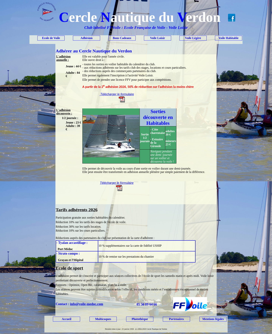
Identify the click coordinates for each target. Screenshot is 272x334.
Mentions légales (213, 319)
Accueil (66, 319)
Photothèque (140, 319)
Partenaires (176, 319)
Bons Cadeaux (122, 38)
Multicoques (103, 319)
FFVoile (114, 27)
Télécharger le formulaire (117, 94)
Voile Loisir (157, 38)
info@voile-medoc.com (86, 304)
